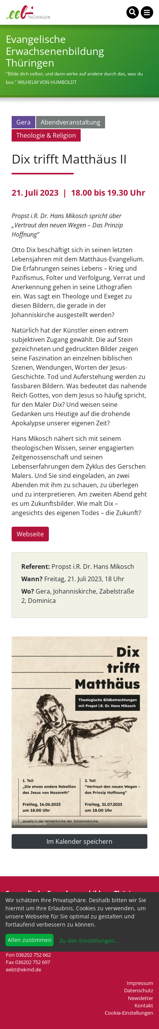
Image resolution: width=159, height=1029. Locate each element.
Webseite (30, 534)
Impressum (140, 983)
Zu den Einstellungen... (88, 940)
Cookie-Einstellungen (129, 1012)
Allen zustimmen (30, 940)
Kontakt (144, 1005)
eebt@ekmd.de (23, 969)
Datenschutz (138, 990)
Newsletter (140, 998)
